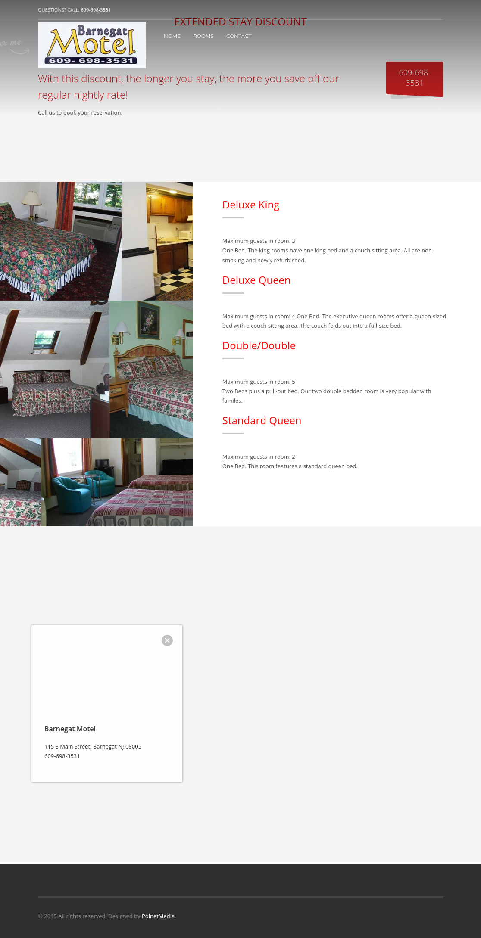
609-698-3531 (96, 9)
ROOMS (203, 36)
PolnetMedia (158, 916)
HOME (172, 36)
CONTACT (238, 36)
